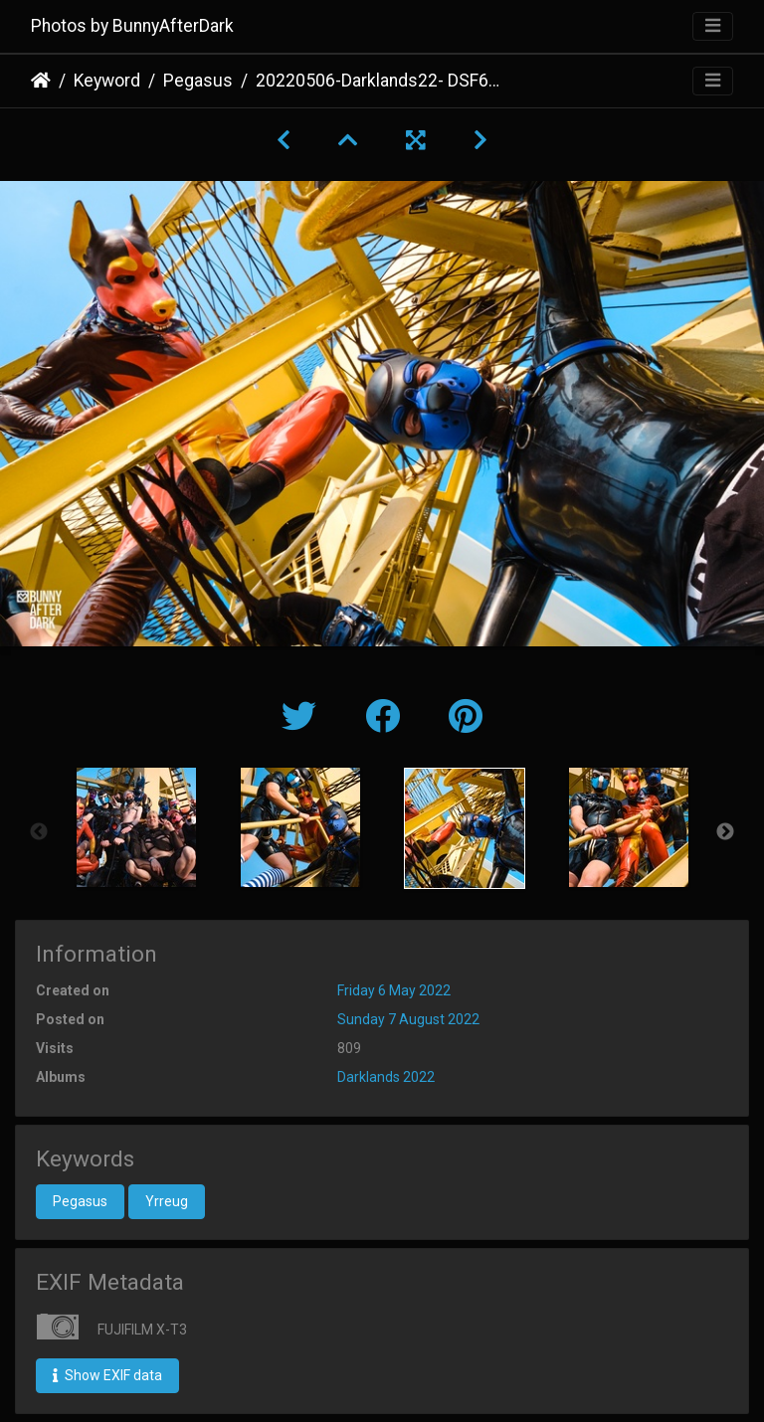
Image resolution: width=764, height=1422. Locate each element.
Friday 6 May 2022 (394, 990)
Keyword (107, 80)
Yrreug (166, 1201)
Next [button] (725, 832)
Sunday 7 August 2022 (408, 1019)
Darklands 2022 (386, 1077)
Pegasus (198, 80)
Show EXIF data (107, 1375)
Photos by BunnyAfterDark (132, 26)
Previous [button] (39, 832)
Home (41, 80)
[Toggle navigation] (712, 26)
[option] (136, 827)
